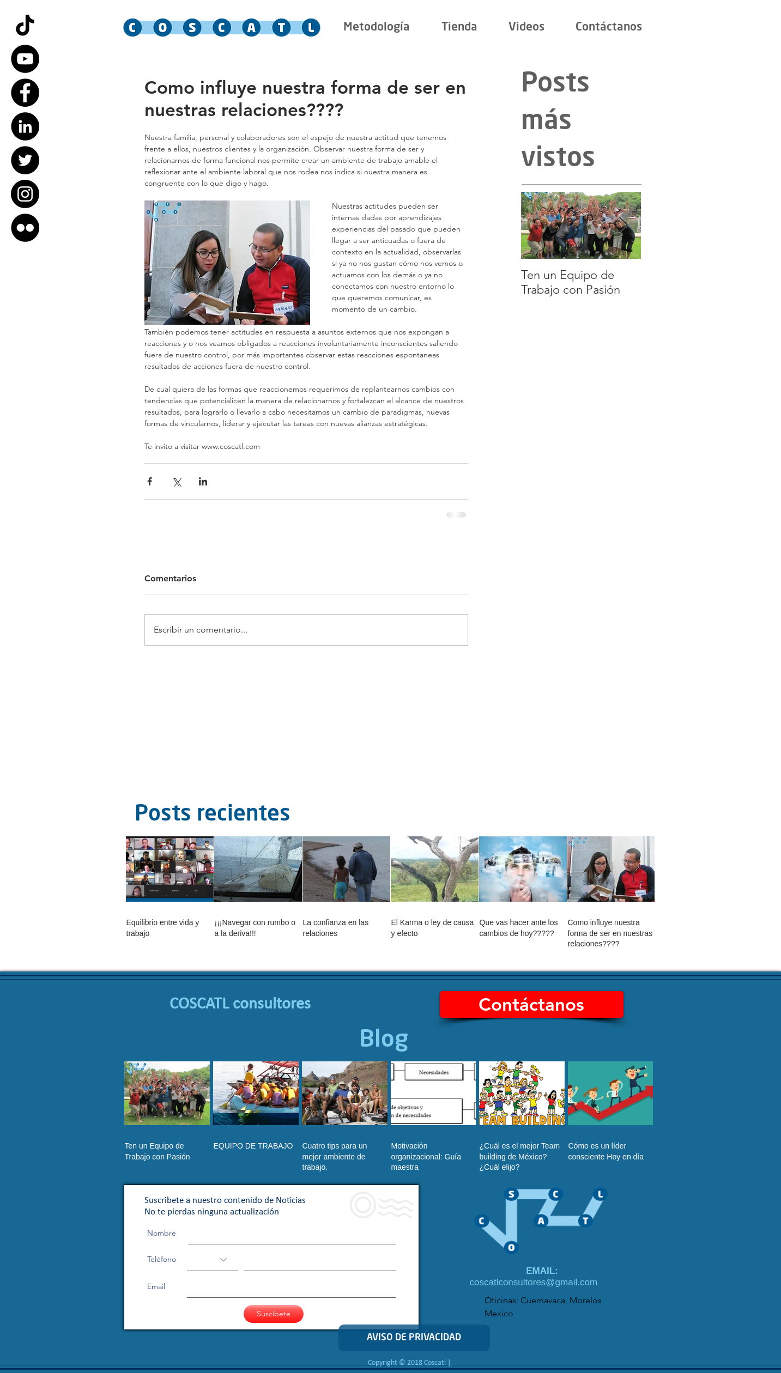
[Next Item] (623, 225)
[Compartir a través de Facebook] (149, 481)
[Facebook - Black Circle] (25, 92)
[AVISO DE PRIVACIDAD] (414, 1338)
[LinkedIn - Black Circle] (25, 126)
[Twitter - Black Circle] (25, 160)
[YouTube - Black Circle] (25, 59)
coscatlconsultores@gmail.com (534, 1282)
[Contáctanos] (531, 1004)
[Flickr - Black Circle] (25, 228)
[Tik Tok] (25, 25)
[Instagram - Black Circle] (25, 194)
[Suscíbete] (274, 1314)
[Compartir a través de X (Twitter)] (176, 481)
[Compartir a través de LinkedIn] (203, 481)
